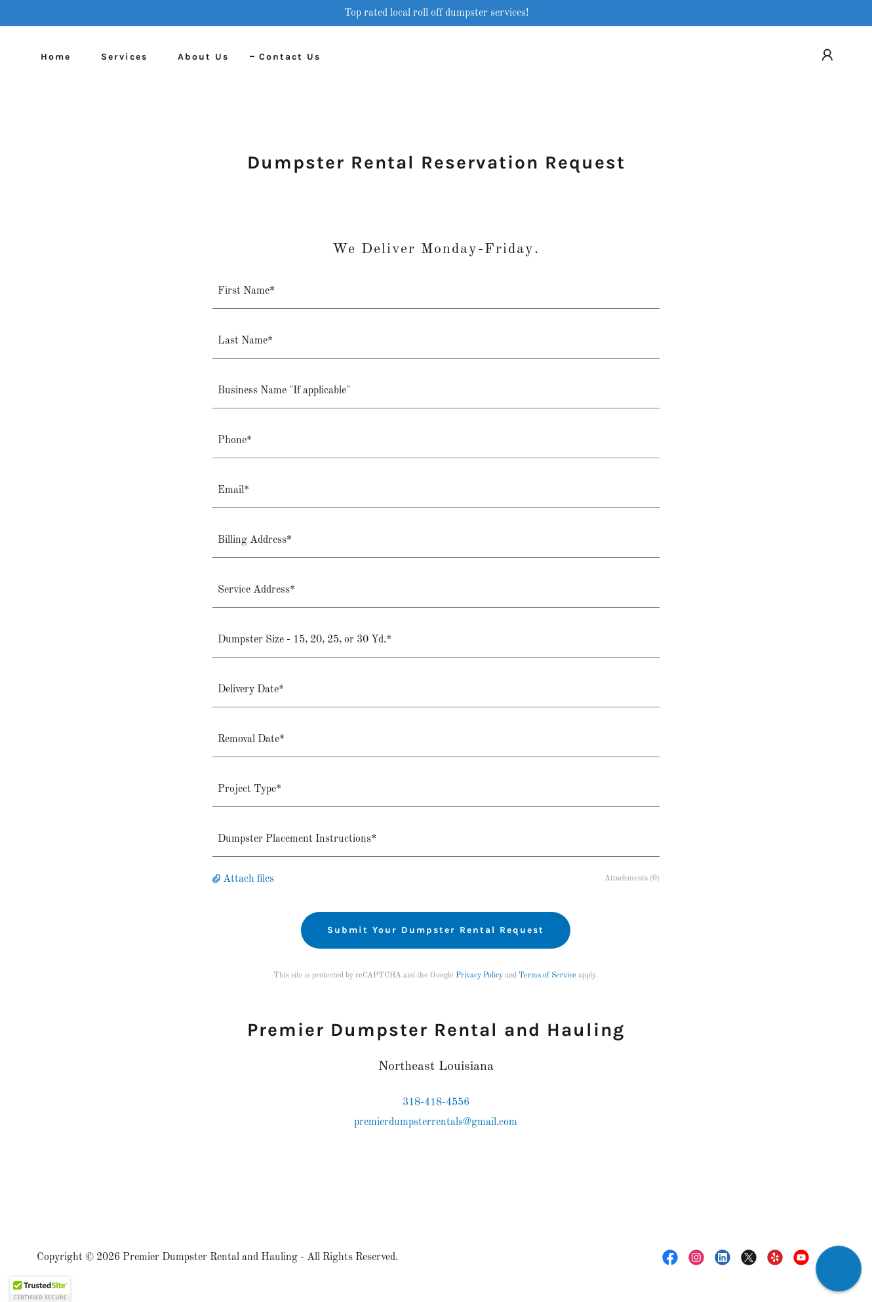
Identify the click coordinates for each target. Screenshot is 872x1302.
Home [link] (56, 56)
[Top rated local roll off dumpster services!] (436, 13)
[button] (827, 55)
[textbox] (436, 292)
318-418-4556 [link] (436, 1102)
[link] (670, 1257)
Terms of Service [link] (547, 975)
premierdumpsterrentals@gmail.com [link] (435, 1122)
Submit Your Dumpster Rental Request (435, 930)
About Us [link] (203, 56)
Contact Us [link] (290, 56)
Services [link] (124, 56)
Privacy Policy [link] (479, 975)
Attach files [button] (248, 879)
